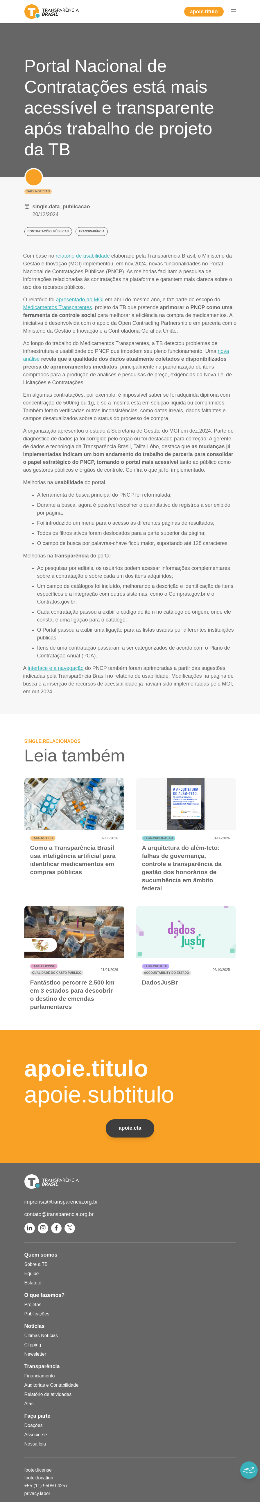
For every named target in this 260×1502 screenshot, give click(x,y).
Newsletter (35, 1354)
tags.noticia (43, 838)
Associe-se (35, 1434)
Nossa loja (35, 1443)
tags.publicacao (158, 838)
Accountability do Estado (166, 972)
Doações (33, 1425)
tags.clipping (43, 966)
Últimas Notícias (41, 1335)
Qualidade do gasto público (57, 972)
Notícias (34, 1326)
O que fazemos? (44, 1295)
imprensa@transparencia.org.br (61, 1202)
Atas (29, 1403)
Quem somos (41, 1255)
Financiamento (39, 1375)
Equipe (31, 1273)
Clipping (32, 1344)
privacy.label (37, 1493)
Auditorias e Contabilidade (51, 1385)
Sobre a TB (36, 1264)
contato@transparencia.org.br (59, 1214)
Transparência (42, 1366)
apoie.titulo (204, 11)
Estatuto (33, 1282)
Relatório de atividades (48, 1394)
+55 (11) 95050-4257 (46, 1485)
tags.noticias (38, 191)
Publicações (36, 1313)
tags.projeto (155, 966)
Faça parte (37, 1416)
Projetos (33, 1304)
